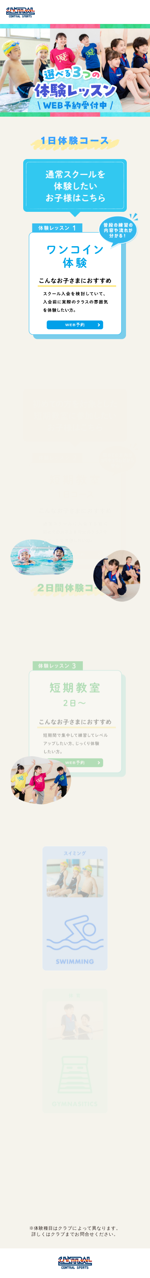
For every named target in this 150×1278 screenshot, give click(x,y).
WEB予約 (74, 324)
